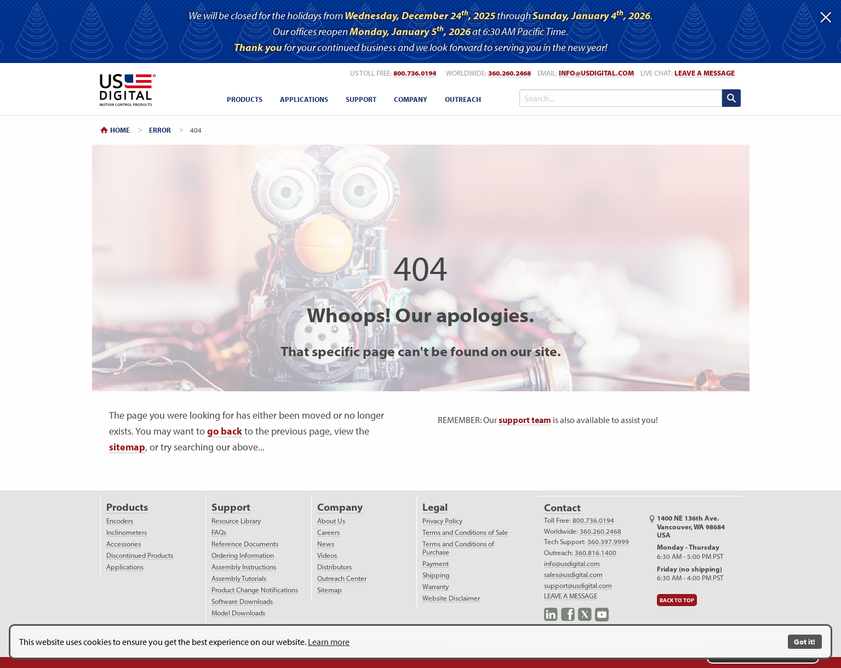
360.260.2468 (600, 531)
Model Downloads (238, 613)
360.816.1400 (595, 553)
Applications (125, 567)
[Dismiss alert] (826, 14)
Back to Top (677, 600)
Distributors (334, 567)
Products (127, 507)
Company (340, 507)
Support (230, 507)
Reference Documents (244, 544)
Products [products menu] (244, 99)
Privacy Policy (442, 521)
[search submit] (731, 98)
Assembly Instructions (243, 567)
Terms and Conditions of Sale (465, 532)
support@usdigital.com (578, 585)
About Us (331, 521)
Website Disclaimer (451, 598)
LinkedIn (551, 615)
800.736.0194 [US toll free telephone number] (414, 73)
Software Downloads (242, 601)
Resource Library (236, 521)
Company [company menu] (410, 99)
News (325, 544)
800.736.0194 (593, 520)
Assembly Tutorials (238, 578)
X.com (585, 615)
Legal (435, 507)
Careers (328, 532)
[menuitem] (244, 99)
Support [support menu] (361, 99)
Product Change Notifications (254, 590)
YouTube (602, 615)
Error (160, 129)
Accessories (123, 544)
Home (120, 129)
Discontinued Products (139, 555)
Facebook (568, 615)
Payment (435, 563)
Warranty (435, 587)
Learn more (329, 641)
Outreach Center (342, 578)
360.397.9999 (608, 542)
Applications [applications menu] (304, 99)
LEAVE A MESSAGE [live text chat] (704, 73)
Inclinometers (126, 532)
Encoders (119, 521)
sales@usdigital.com (573, 574)
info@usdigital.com (596, 73)
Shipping (435, 575)
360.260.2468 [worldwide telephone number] (509, 73)
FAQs (218, 532)
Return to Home (125, 90)
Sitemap (329, 590)
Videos (327, 555)
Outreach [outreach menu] (463, 99)
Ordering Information (242, 555)
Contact (562, 507)
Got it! (804, 641)
